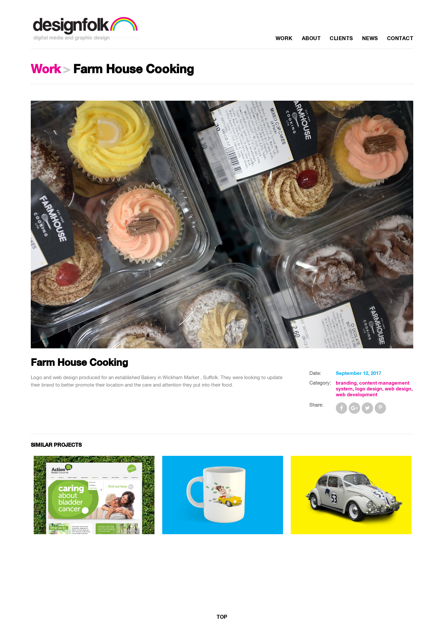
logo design (368, 389)
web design (398, 389)
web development (356, 394)
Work (284, 38)
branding (346, 383)
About (311, 38)
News (370, 38)
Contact (400, 38)
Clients (341, 38)
